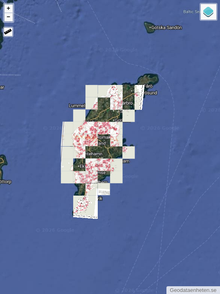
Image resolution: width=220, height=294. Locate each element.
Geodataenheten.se (193, 290)
